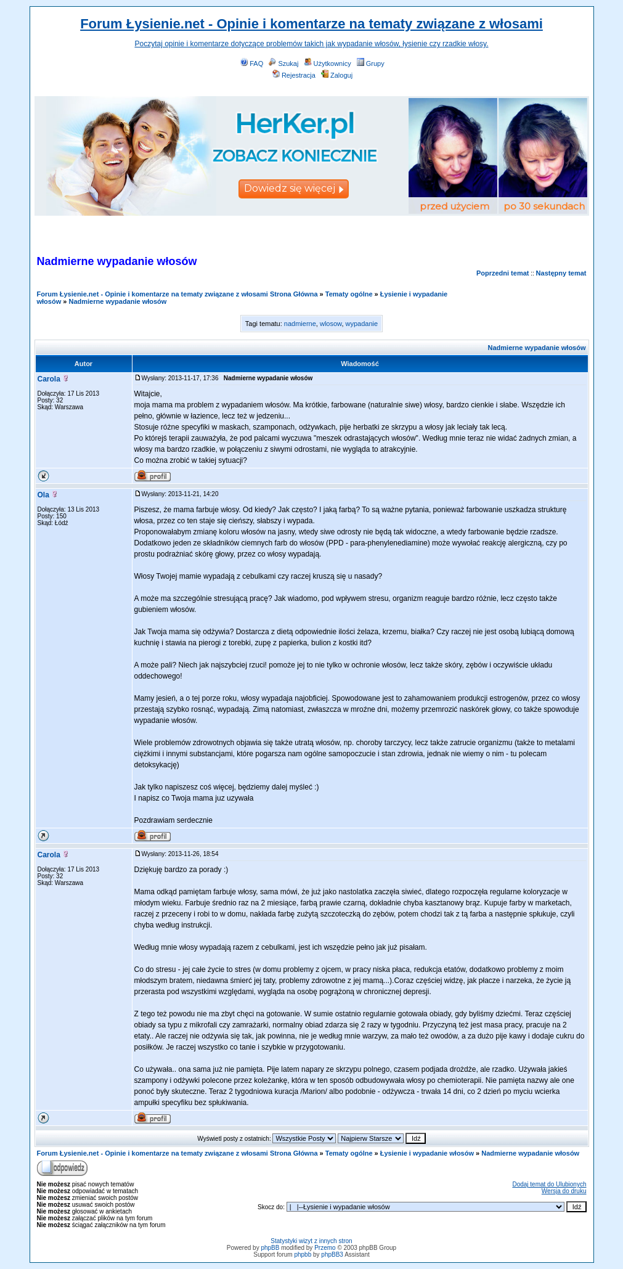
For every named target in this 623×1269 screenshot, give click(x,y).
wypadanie (362, 323)
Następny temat (561, 273)
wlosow (330, 323)
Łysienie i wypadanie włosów (427, 1153)
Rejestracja (294, 75)
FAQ (251, 63)
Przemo (324, 1247)
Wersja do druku (564, 1191)
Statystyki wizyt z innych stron (311, 1241)
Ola (43, 495)
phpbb (302, 1254)
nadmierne (300, 323)
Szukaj (283, 63)
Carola (49, 379)
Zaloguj (336, 75)
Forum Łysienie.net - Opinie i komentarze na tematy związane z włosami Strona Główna (177, 294)
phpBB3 (332, 1254)
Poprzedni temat (502, 273)
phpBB (270, 1247)
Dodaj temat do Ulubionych (549, 1184)
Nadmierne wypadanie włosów (117, 301)
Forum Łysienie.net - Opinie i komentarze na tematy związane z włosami (311, 23)
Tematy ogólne (349, 294)
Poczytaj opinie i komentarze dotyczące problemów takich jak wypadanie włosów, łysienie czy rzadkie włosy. (311, 43)
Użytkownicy (327, 63)
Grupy (371, 63)
